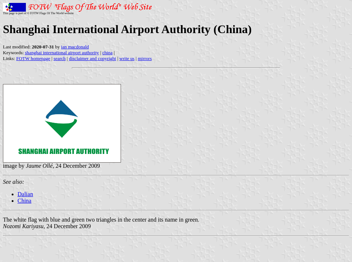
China (24, 201)
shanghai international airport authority (62, 52)
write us (127, 58)
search (60, 58)
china (107, 52)
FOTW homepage (33, 58)
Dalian (25, 194)
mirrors (145, 58)
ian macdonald (75, 46)
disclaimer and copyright (92, 58)
